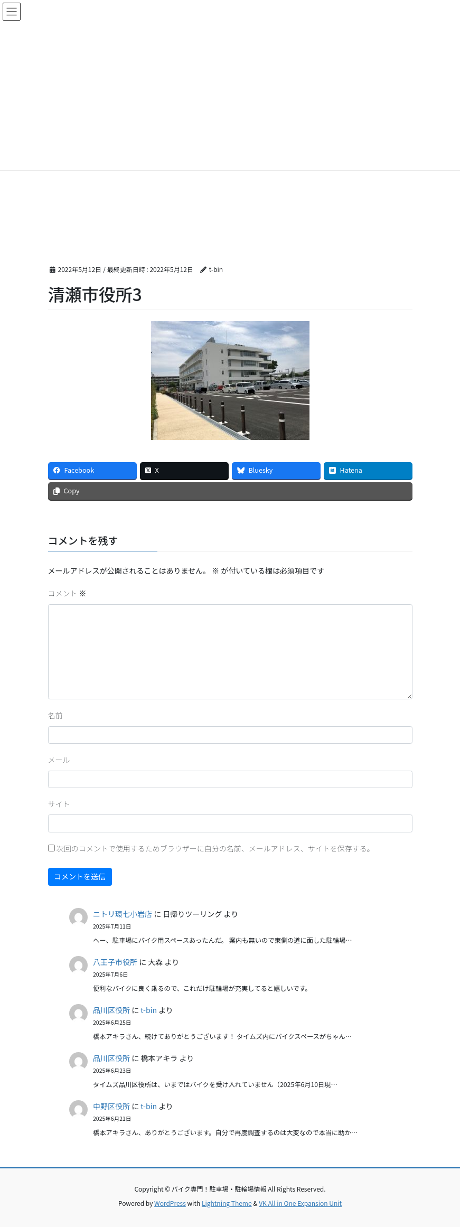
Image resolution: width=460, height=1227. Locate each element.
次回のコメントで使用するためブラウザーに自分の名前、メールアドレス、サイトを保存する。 (215, 848)
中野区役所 (111, 1106)
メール (59, 759)
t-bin (148, 1010)
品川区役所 (111, 1010)
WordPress (170, 1202)
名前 (55, 715)
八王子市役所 (115, 962)
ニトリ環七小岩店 (122, 913)
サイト (59, 804)
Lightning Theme (227, 1202)
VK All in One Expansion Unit (300, 1202)
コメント (67, 593)
